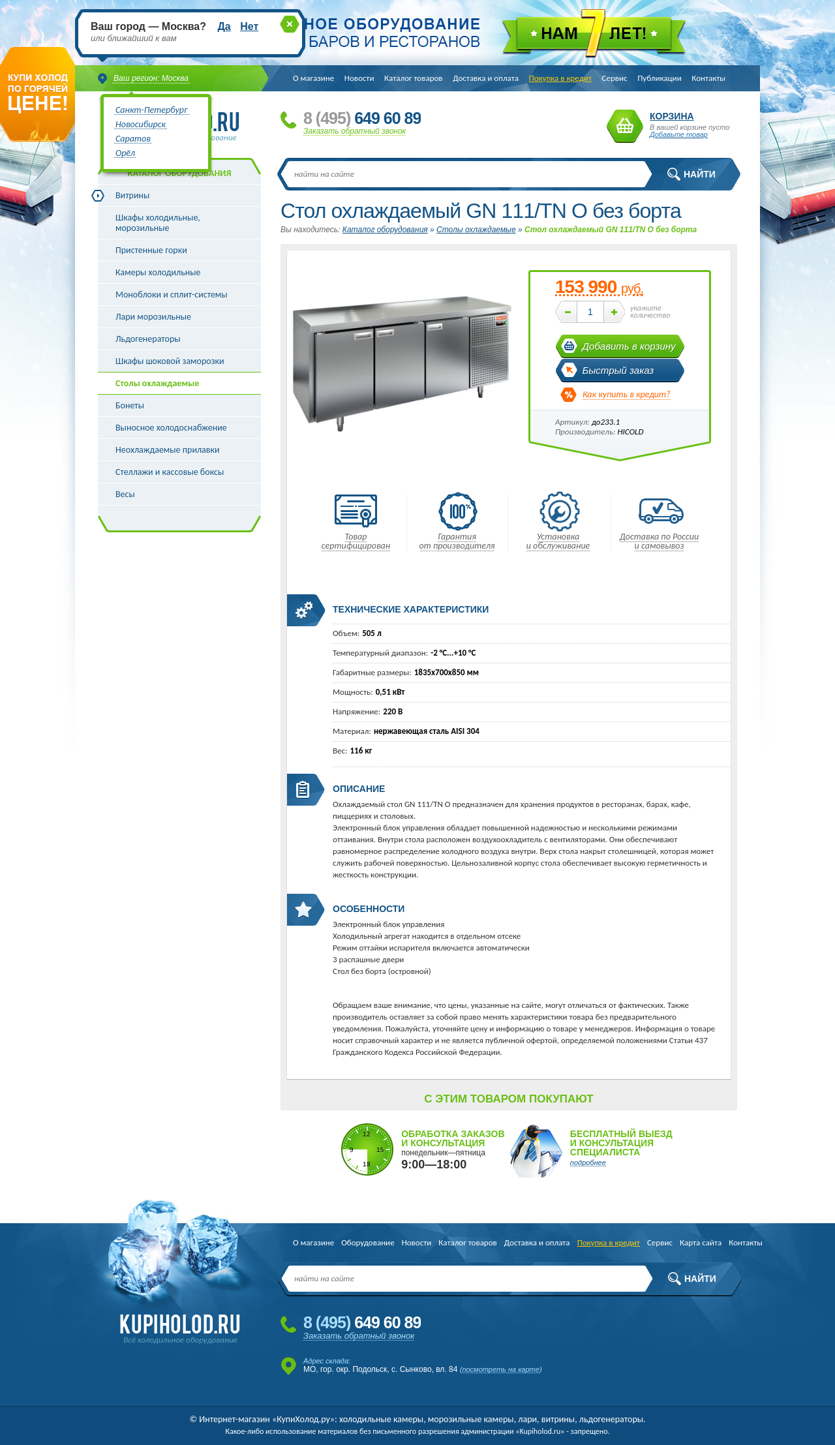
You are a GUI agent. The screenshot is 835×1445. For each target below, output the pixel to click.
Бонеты (129, 405)
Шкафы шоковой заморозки (169, 361)
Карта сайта (700, 1242)
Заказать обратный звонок (354, 131)
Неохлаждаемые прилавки (167, 449)
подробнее (588, 1162)
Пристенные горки (151, 250)
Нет (249, 26)
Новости (359, 78)
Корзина (625, 126)
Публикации (659, 78)
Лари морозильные (153, 316)
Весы (125, 494)
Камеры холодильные (158, 272)
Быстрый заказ (618, 370)
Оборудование (367, 1242)
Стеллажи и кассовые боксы (169, 472)
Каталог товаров (413, 78)
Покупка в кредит (560, 78)
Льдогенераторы (148, 338)
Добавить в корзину (629, 346)
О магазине (313, 78)
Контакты (708, 78)
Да (223, 26)
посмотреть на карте (500, 1369)
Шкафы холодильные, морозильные (157, 223)
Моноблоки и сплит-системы (171, 294)
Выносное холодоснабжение (171, 427)
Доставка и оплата (486, 78)
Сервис (615, 78)
